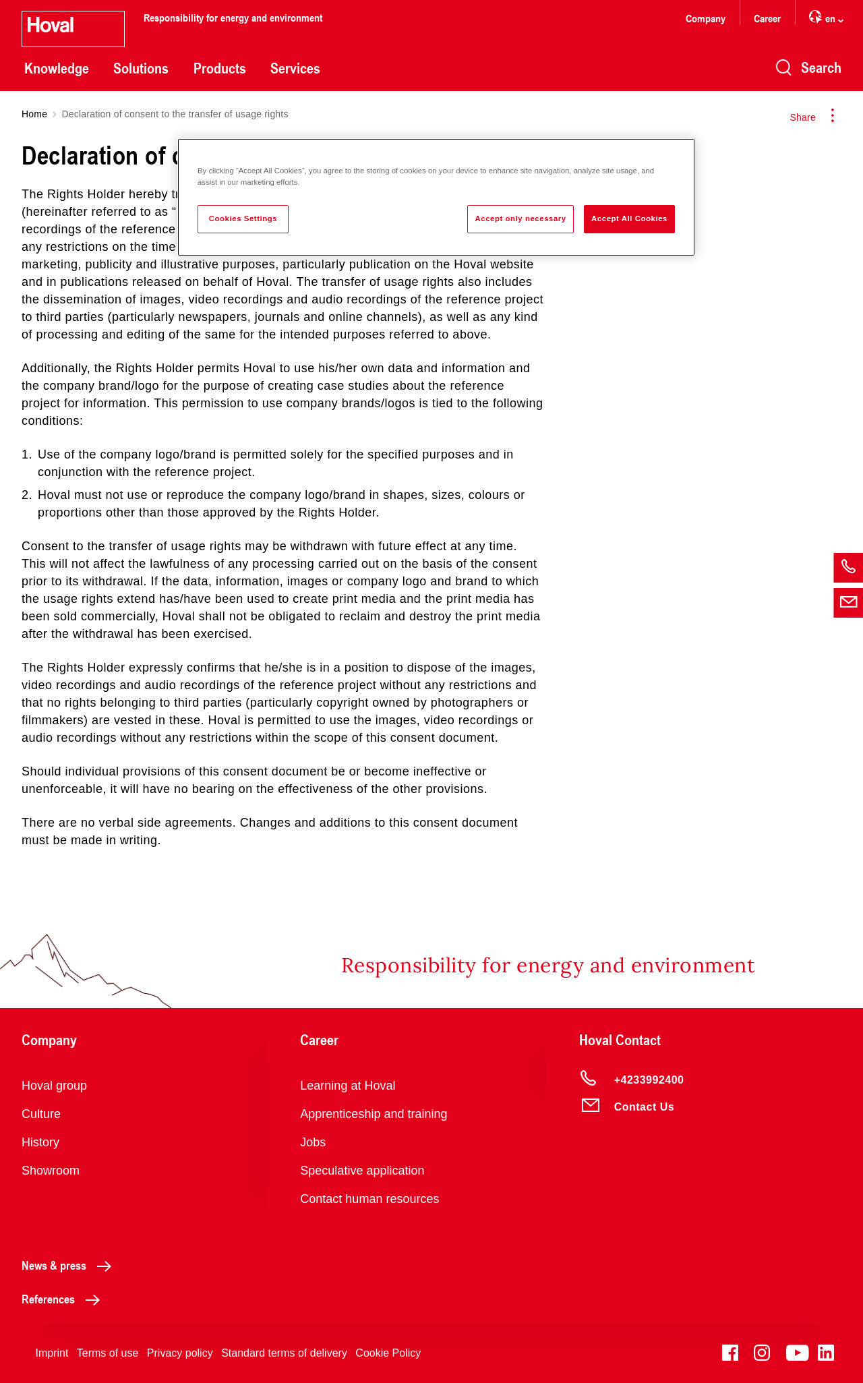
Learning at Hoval (347, 1085)
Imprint (51, 1353)
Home (34, 114)
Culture (41, 1114)
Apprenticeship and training (373, 1114)
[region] (436, 197)
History (40, 1142)
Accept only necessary (520, 218)
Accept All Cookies (629, 218)
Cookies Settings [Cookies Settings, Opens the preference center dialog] (243, 218)
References (64, 1298)
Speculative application (362, 1170)
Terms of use (108, 1353)
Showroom (51, 1170)
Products (220, 68)
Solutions (141, 68)
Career (767, 18)
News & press (70, 1265)
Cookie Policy (388, 1353)
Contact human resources (369, 1199)
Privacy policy (180, 1353)
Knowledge (56, 68)
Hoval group (54, 1085)
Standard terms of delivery (284, 1353)
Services (295, 68)
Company (705, 18)
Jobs (313, 1142)
